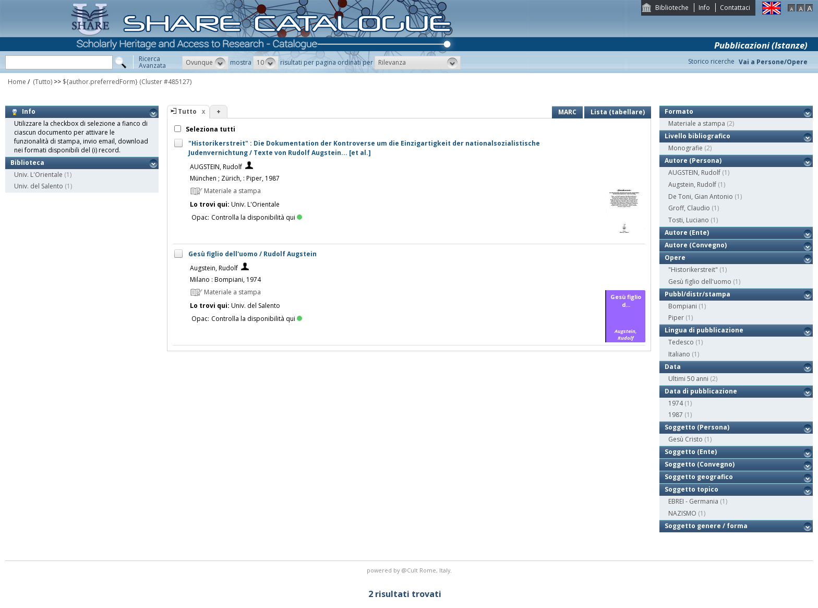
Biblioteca (27, 162)
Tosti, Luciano (688, 220)
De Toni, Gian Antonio (700, 196)
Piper (676, 317)
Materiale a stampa (696, 123)
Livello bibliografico (697, 136)
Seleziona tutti (209, 129)
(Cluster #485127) (165, 81)
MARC (567, 112)
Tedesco (681, 342)
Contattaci (735, 7)
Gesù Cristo (685, 439)
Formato (679, 111)
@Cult (410, 570)
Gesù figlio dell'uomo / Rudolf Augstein (252, 253)
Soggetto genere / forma (706, 525)
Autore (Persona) (693, 160)
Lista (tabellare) (618, 112)
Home (17, 81)
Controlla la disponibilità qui (256, 217)
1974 (675, 403)
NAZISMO (682, 513)
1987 (675, 414)
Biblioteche (672, 7)
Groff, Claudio (689, 208)
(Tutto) (41, 81)
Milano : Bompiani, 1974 (225, 279)
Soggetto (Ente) (691, 451)
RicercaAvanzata (152, 62)
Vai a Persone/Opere (773, 61)
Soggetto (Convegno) (700, 464)
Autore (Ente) (687, 232)
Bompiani (682, 306)
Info (704, 7)
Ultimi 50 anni (688, 378)
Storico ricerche (711, 61)
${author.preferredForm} (100, 81)
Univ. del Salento (38, 186)
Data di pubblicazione (701, 391)
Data (673, 366)
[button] (205, 62)
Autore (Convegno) (696, 245)
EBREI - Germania (693, 501)
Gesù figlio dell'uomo (699, 281)
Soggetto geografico (699, 476)
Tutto (187, 111)
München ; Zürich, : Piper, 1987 (235, 178)
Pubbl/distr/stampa (697, 294)
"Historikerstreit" (693, 269)
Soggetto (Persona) (697, 427)
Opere (675, 257)
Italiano (679, 354)
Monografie (685, 148)
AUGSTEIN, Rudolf (216, 166)
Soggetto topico (691, 489)
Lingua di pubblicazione (704, 330)
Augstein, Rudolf (214, 268)
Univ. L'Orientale (38, 174)
